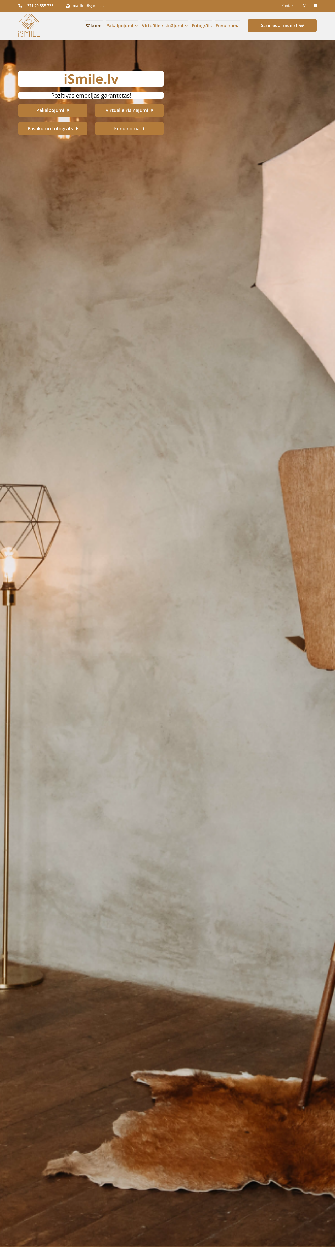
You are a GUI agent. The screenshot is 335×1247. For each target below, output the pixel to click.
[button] (282, 25)
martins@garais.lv (85, 5)
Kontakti (288, 5)
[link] (119, 25)
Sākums (94, 26)
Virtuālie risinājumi (161, 26)
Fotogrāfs (200, 26)
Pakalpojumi (120, 26)
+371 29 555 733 (35, 5)
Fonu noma (228, 26)
